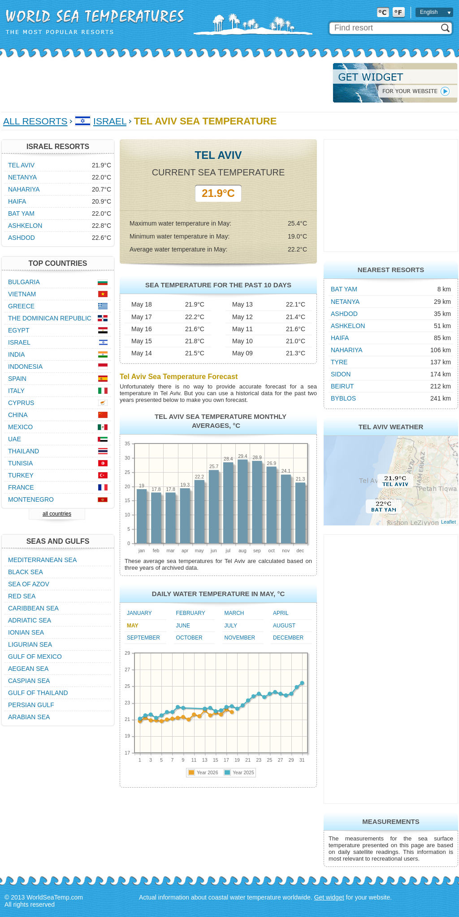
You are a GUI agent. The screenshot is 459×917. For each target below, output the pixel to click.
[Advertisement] (164, 83)
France (21, 487)
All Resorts (35, 121)
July (231, 626)
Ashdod (344, 313)
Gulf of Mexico (35, 656)
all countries (57, 514)
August (284, 626)
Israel (109, 121)
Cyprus (21, 402)
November (240, 638)
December (288, 638)
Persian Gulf (31, 704)
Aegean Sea (28, 668)
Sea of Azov (28, 584)
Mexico (20, 427)
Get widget (329, 897)
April (281, 613)
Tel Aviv (21, 165)
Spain (17, 378)
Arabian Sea (29, 717)
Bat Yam (344, 289)
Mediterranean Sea (42, 559)
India (16, 354)
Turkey (21, 475)
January (139, 613)
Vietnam (22, 294)
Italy (16, 390)
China (18, 414)
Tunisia (20, 463)
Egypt (18, 330)
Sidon (341, 374)
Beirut (342, 386)
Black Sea (25, 572)
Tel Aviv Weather (391, 427)
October (189, 638)
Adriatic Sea (29, 620)
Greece (21, 306)
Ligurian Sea (30, 644)
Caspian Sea (29, 680)
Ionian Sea (26, 632)
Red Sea (21, 596)
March (234, 613)
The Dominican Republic (49, 318)
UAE (14, 439)
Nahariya (347, 350)
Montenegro (31, 499)
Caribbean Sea (33, 608)
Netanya (345, 301)
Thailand (23, 451)
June (183, 626)
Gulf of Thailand (38, 692)
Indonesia (25, 366)
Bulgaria (24, 282)
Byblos (343, 398)
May (133, 626)
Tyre (339, 362)
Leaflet (448, 522)
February (190, 613)
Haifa (340, 337)
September (143, 638)
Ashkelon (348, 325)
